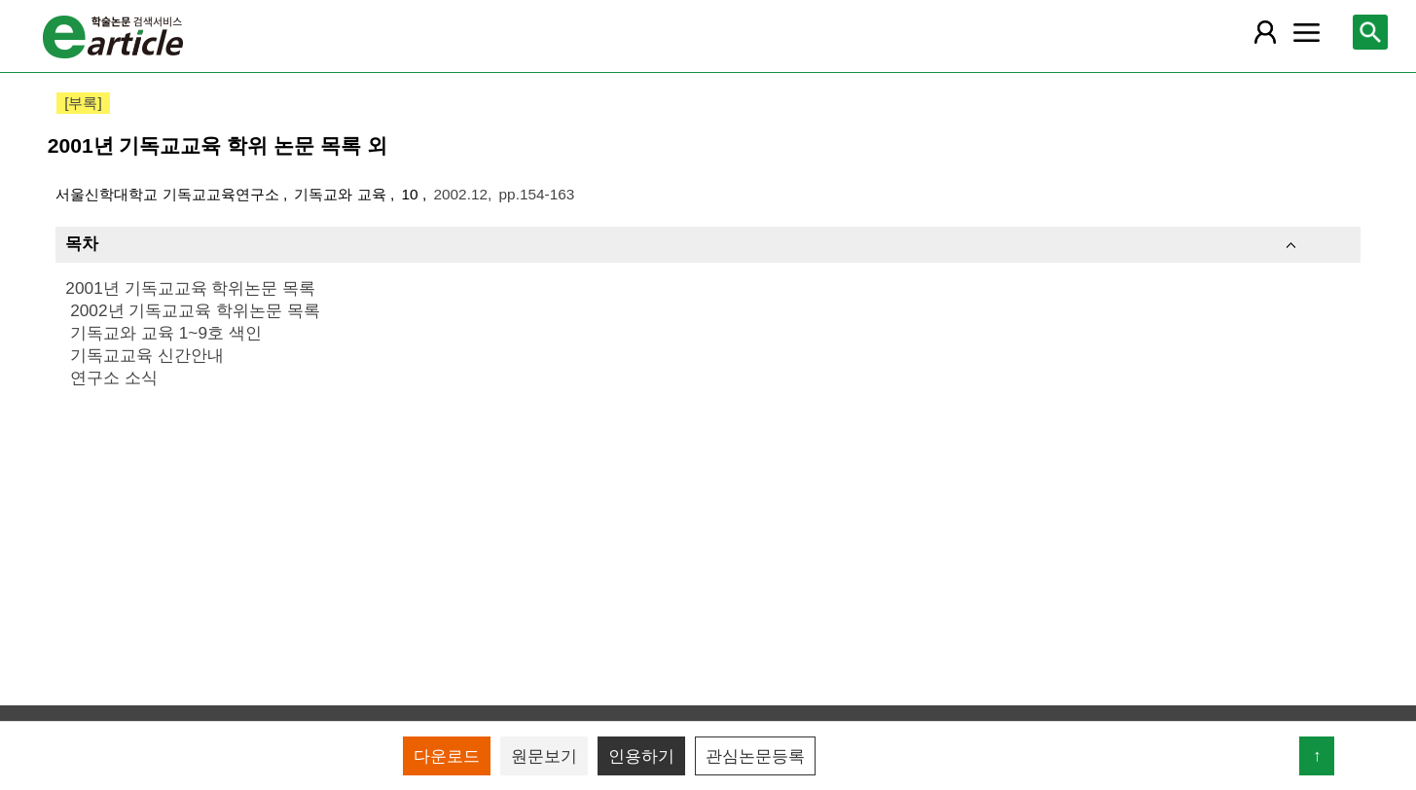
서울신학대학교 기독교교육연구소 (169, 194)
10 (412, 194)
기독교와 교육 (342, 194)
